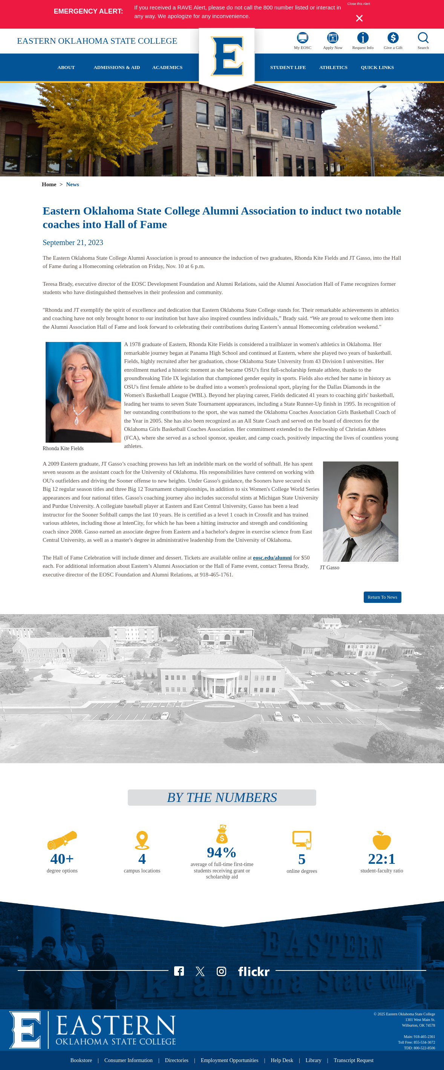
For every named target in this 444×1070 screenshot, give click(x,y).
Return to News (382, 597)
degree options (62, 871)
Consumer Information (128, 1060)
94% (222, 852)
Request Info (363, 47)
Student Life (288, 67)
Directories (176, 1060)
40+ (62, 858)
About (66, 67)
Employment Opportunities (230, 1060)
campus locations (142, 871)
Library (314, 1060)
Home (49, 184)
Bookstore (81, 1060)
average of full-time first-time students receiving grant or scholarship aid (222, 871)
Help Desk (282, 1060)
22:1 (381, 858)
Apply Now (333, 47)
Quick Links (377, 67)
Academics (167, 67)
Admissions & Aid (116, 67)
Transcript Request (354, 1060)
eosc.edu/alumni (272, 558)
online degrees (301, 871)
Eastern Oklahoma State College (97, 41)
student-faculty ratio (382, 871)
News (72, 184)
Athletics (333, 67)
